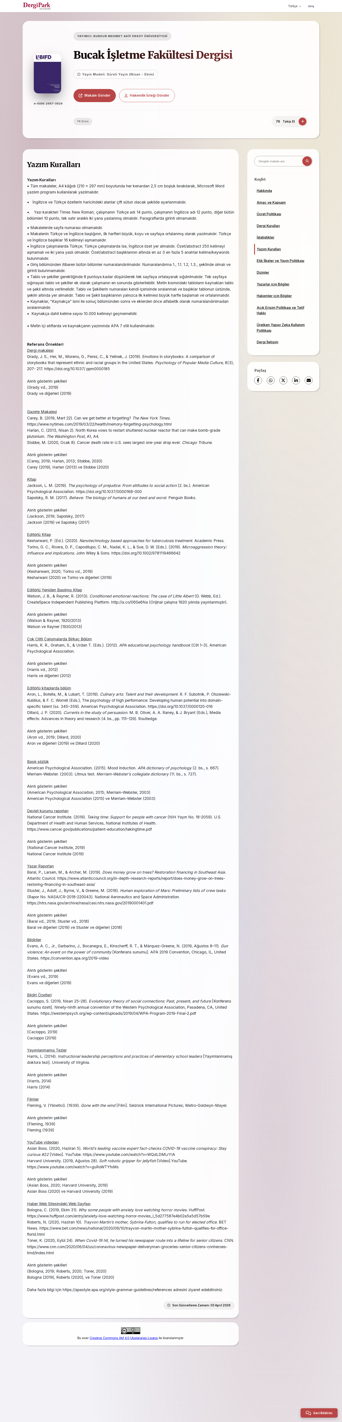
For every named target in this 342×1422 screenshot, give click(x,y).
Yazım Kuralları (269, 249)
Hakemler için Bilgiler (274, 296)
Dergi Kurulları (268, 226)
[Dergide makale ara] (283, 161)
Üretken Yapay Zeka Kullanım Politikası (281, 328)
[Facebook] (258, 380)
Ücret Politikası (269, 214)
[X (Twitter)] (283, 380)
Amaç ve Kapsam (271, 202)
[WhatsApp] (271, 380)
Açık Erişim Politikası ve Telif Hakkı (280, 310)
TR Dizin (93, 121)
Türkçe (293, 6)
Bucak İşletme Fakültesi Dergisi (163, 55)
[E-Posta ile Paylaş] (309, 380)
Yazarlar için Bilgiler (273, 284)
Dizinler (263, 272)
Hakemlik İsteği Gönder (157, 95)
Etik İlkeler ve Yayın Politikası (280, 260)
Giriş (310, 6)
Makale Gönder (105, 95)
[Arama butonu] (307, 161)
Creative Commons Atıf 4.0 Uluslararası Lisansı (124, 1382)
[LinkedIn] (296, 380)
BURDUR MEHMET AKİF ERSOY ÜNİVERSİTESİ (141, 36)
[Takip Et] (302, 121)
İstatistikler (265, 237)
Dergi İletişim (267, 342)
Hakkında (264, 190)
